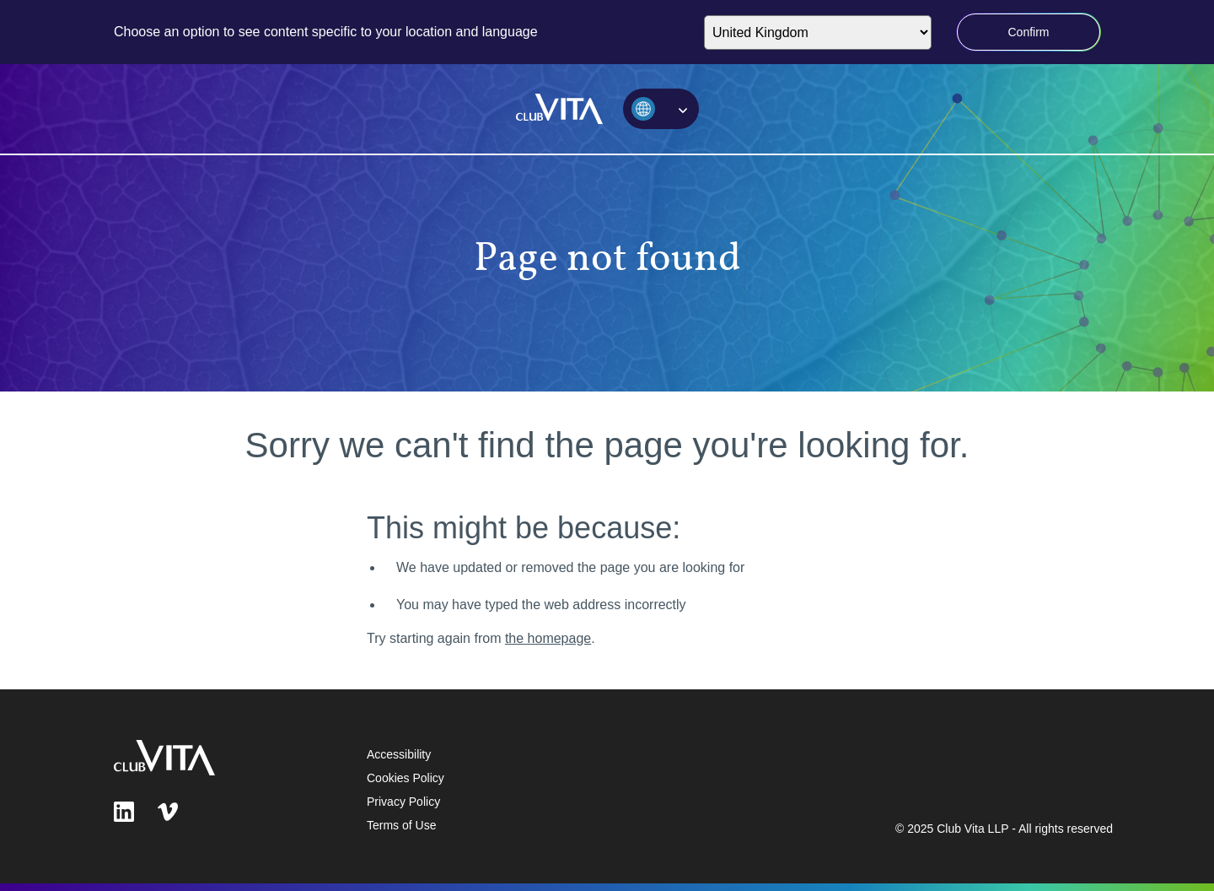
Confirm (1028, 32)
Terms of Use (401, 825)
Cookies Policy (405, 778)
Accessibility (399, 754)
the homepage (548, 638)
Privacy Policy (403, 801)
